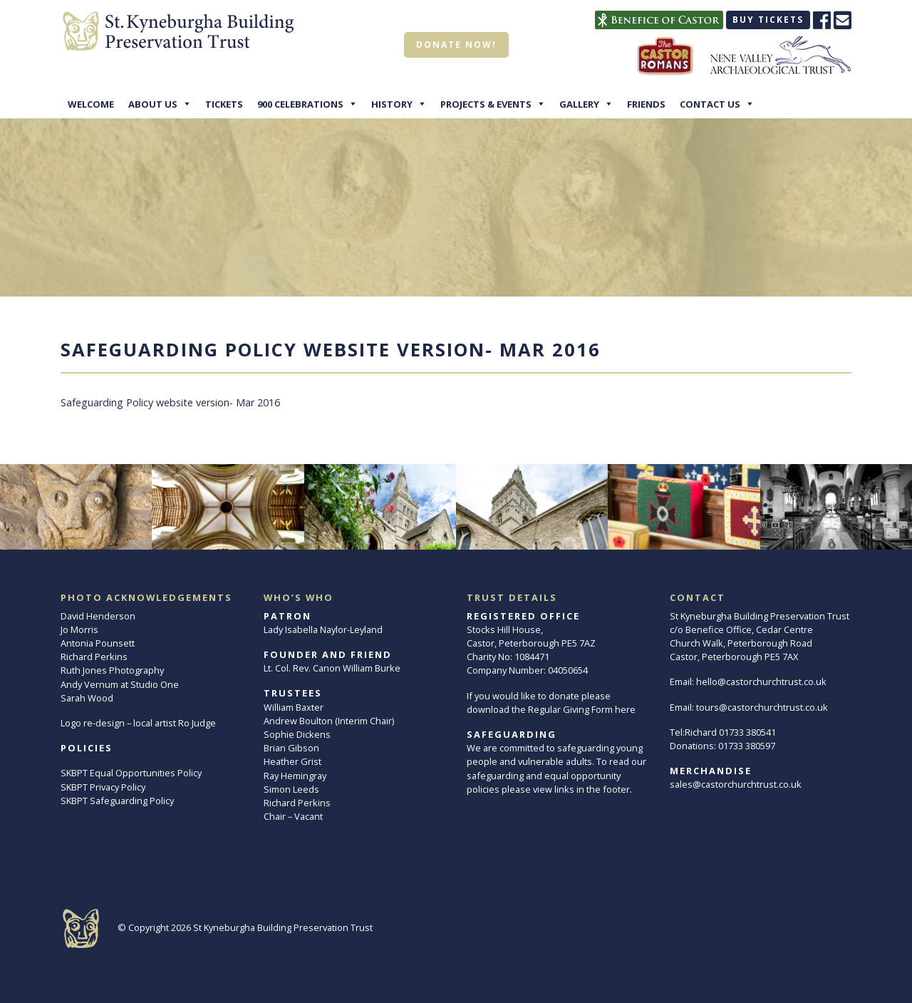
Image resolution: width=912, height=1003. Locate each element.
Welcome (91, 104)
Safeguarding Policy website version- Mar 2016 (170, 402)
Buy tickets (768, 20)
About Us (152, 104)
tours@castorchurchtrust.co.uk (762, 707)
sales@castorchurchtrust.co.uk (736, 784)
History (392, 104)
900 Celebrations (300, 104)
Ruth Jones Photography (112, 670)
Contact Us (710, 104)
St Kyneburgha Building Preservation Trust (283, 927)
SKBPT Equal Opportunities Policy (131, 772)
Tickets (224, 104)
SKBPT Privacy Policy (103, 787)
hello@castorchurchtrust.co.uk (761, 681)
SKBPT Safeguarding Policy (117, 800)
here (625, 709)
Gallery (579, 104)
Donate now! (456, 44)
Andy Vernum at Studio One (120, 684)
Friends (646, 104)
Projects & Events (486, 104)
